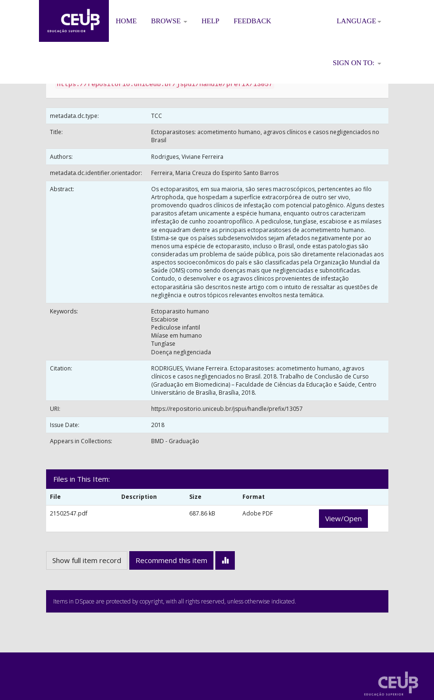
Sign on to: (357, 63)
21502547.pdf (68, 513)
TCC (156, 116)
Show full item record (86, 560)
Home (126, 21)
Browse (169, 21)
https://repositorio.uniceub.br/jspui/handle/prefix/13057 (227, 409)
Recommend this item (171, 560)
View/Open (343, 518)
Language (359, 21)
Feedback (252, 21)
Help (211, 21)
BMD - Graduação (175, 441)
